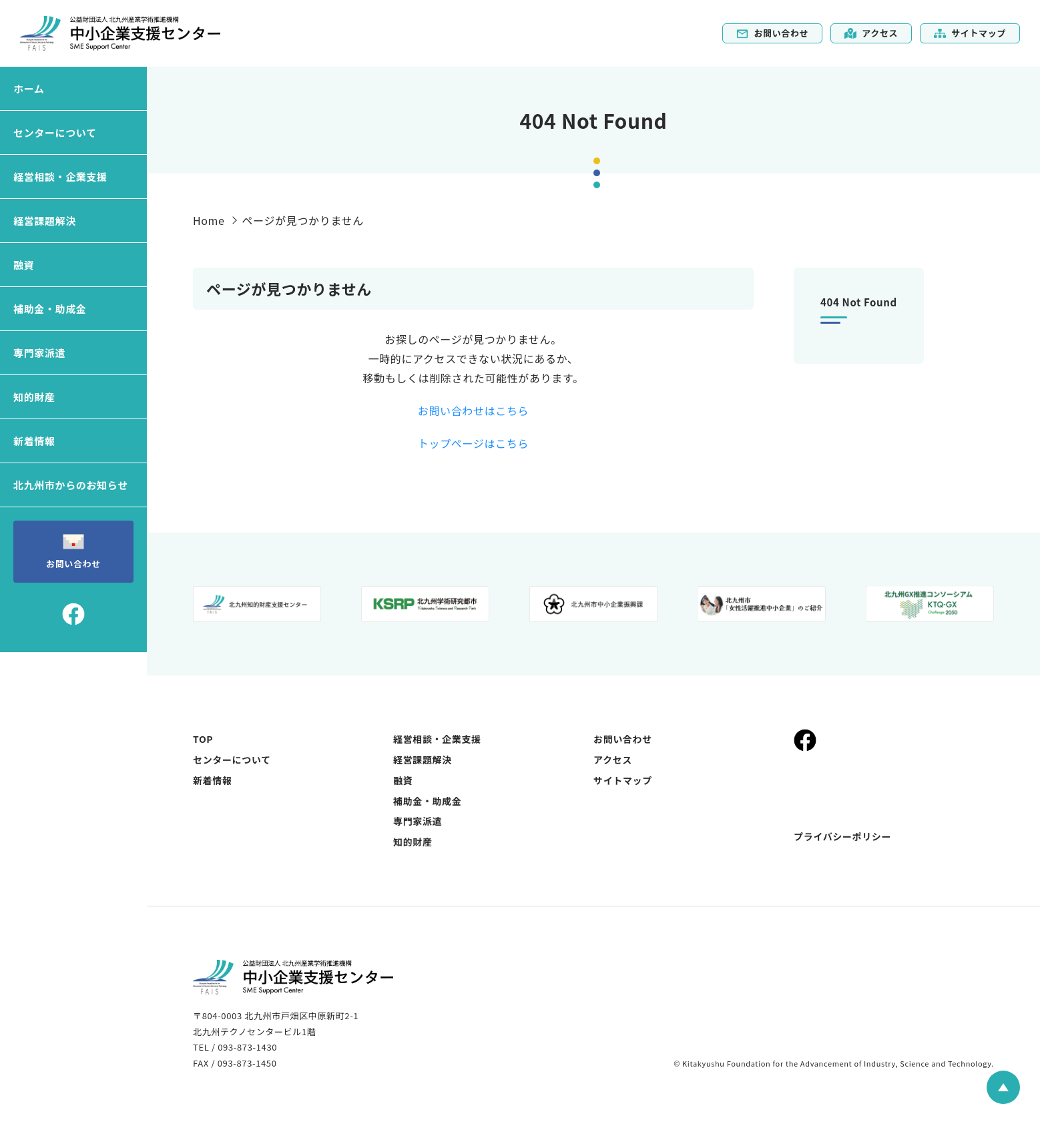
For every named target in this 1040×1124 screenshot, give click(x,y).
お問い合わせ (772, 33)
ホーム (28, 88)
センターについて (55, 132)
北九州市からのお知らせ (70, 485)
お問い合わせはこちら (473, 410)
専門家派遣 (39, 353)
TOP (203, 739)
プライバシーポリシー (842, 836)
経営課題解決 (44, 221)
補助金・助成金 (49, 309)
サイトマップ (970, 33)
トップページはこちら (473, 443)
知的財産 (34, 397)
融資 (23, 265)
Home (209, 220)
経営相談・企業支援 (60, 177)
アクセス (871, 33)
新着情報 (34, 441)
